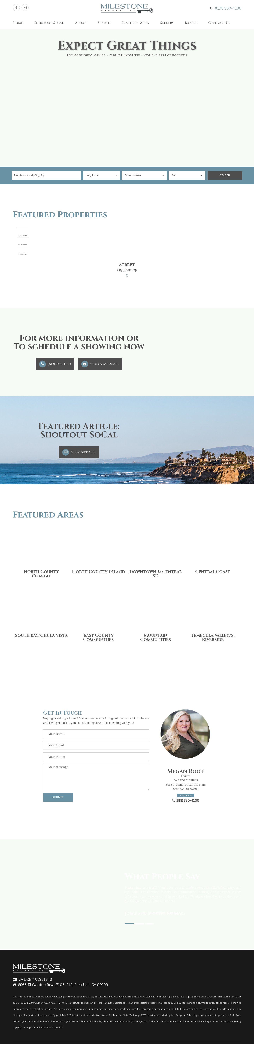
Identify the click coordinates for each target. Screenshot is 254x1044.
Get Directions (186, 795)
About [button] (80, 23)
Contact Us (219, 23)
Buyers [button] (191, 23)
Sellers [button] (167, 23)
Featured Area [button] (135, 23)
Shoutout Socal (49, 23)
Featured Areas (48, 515)
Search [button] (104, 23)
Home (18, 23)
